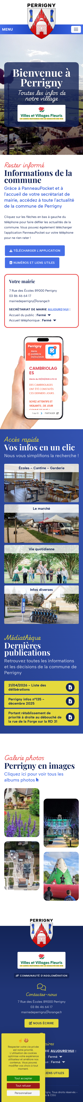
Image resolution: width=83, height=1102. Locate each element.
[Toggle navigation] (76, 29)
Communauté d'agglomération (41, 975)
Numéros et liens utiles (32, 262)
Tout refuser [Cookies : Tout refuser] (23, 1085)
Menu (7, 29)
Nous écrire (41, 1023)
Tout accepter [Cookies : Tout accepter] (23, 1078)
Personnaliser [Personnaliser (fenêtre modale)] (23, 1093)
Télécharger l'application (34, 250)
